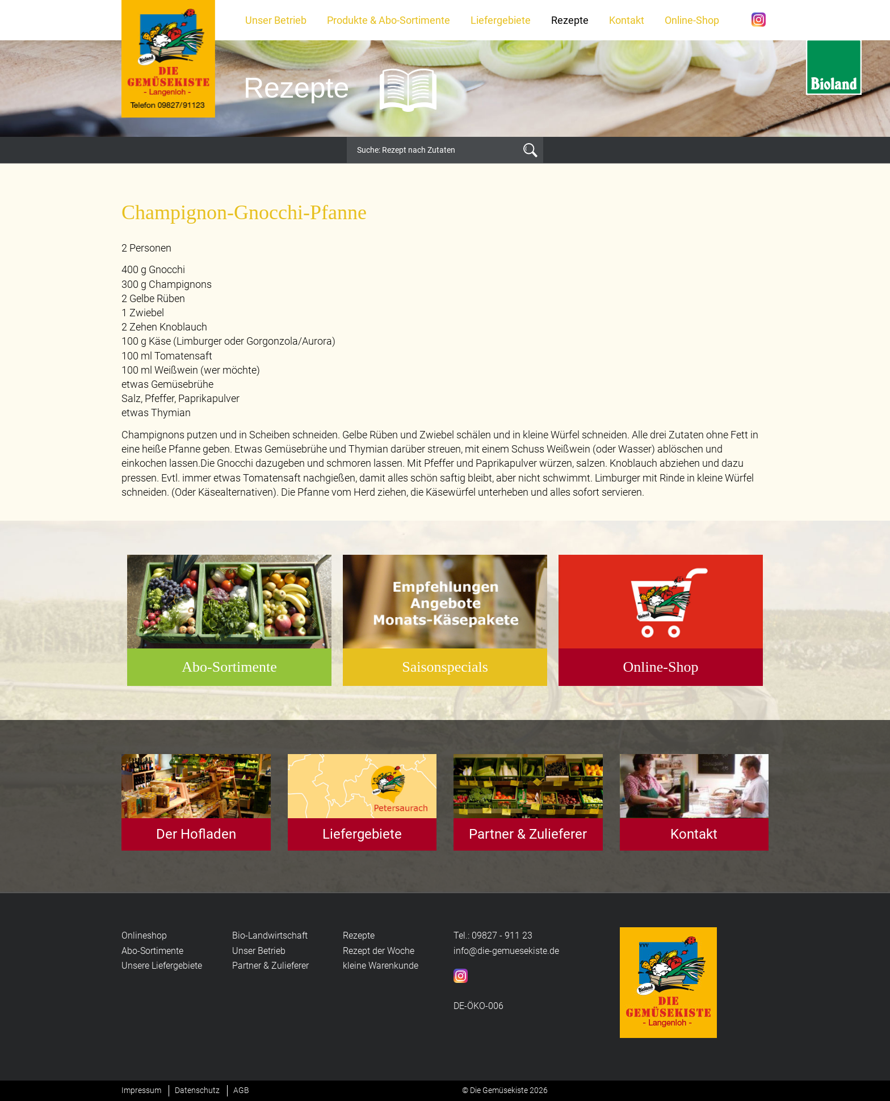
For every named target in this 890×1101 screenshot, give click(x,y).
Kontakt (626, 20)
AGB (241, 1090)
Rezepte (570, 20)
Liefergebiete (501, 20)
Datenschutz (197, 1090)
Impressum (141, 1090)
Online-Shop (692, 20)
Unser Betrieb (276, 20)
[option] (445, 88)
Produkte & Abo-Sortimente (388, 20)
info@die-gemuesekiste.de (506, 950)
